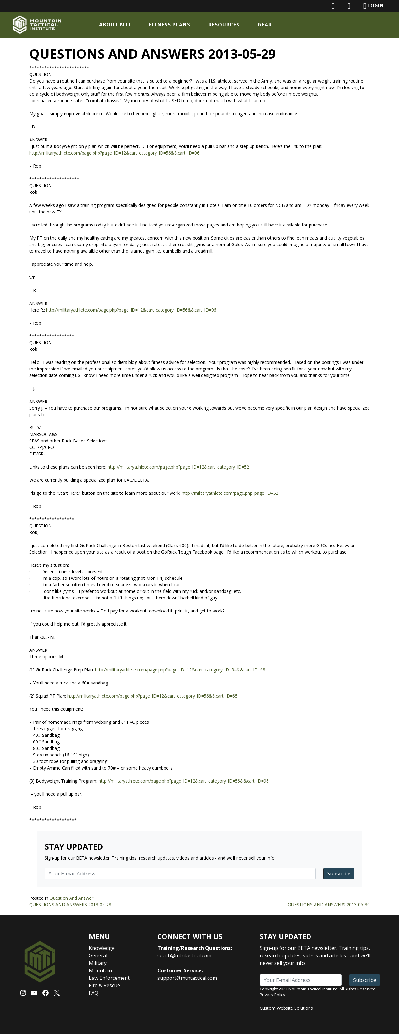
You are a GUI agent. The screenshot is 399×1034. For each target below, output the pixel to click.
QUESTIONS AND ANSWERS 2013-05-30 (329, 905)
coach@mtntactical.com (184, 955)
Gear (266, 24)
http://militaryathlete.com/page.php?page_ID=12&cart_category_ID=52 (178, 467)
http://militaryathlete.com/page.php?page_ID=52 (230, 493)
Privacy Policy (272, 995)
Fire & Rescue (104, 985)
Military (98, 963)
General (98, 955)
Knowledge (102, 948)
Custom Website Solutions (286, 1008)
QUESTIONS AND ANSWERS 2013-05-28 (70, 905)
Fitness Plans (170, 24)
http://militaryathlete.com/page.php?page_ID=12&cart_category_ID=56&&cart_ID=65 (152, 696)
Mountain (100, 970)
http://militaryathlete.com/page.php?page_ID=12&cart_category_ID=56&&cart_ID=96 (114, 153)
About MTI (116, 24)
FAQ (93, 992)
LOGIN (373, 6)
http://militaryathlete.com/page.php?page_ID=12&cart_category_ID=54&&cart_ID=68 (180, 670)
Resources (224, 24)
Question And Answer (71, 898)
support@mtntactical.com (187, 977)
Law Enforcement (109, 977)
